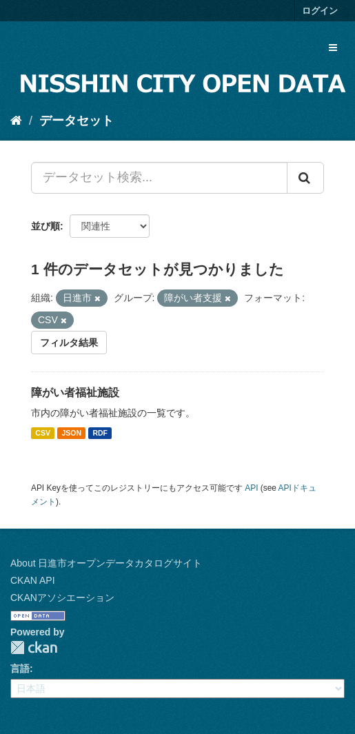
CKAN (33, 647)
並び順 (45, 226)
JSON (71, 433)
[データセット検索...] (159, 178)
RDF (100, 433)
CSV (42, 433)
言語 (20, 668)
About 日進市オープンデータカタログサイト (106, 563)
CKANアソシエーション (62, 597)
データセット (76, 121)
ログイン (320, 11)
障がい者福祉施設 (75, 392)
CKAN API (32, 580)
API (251, 488)
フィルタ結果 (69, 342)
